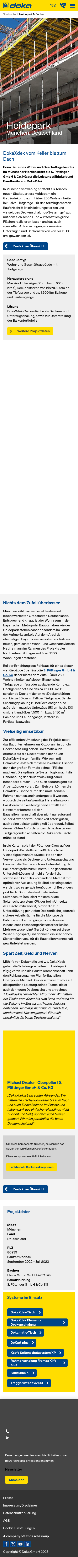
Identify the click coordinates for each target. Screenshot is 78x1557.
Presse (8, 1497)
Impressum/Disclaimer (20, 1505)
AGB (6, 1520)
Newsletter (13, 1469)
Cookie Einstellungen (19, 1528)
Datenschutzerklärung (19, 1513)
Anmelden (16, 1479)
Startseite (9, 14)
